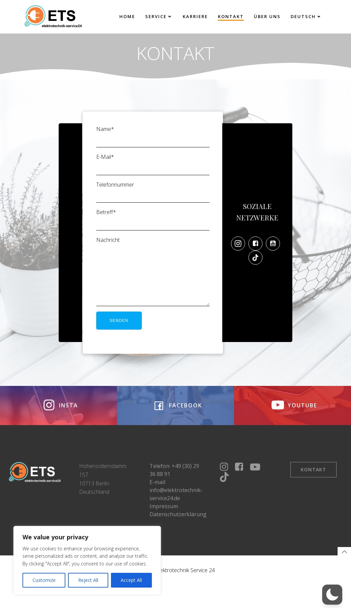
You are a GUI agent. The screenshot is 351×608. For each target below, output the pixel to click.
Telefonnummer (153, 195)
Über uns (266, 16)
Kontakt (230, 16)
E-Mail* (153, 167)
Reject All (88, 580)
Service (158, 16)
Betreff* (153, 222)
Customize (44, 580)
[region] (87, 560)
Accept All (131, 580)
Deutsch (305, 16)
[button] (332, 595)
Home (127, 16)
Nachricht (153, 279)
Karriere (195, 16)
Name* (153, 139)
